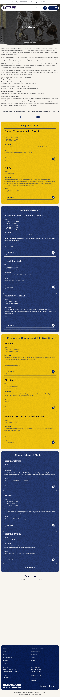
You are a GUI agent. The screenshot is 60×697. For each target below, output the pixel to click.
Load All (30, 567)
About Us (5, 663)
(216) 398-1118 (7, 677)
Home (26, 14)
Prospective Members (37, 648)
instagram (33, 680)
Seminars (5, 654)
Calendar (5, 660)
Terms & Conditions (27, 692)
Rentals (33, 657)
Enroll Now (39, 8)
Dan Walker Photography (30, 42)
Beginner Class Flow (19, 111)
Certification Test (7, 657)
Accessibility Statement (40, 692)
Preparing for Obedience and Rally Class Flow (39, 111)
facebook (34, 678)
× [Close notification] (57, 2)
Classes (5, 648)
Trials (4, 651)
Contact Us (34, 660)
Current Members (35, 651)
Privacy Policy (18, 692)
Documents (34, 654)
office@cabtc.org (47, 686)
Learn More (10, 159)
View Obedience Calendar (29, 117)
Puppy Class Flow (7, 111)
